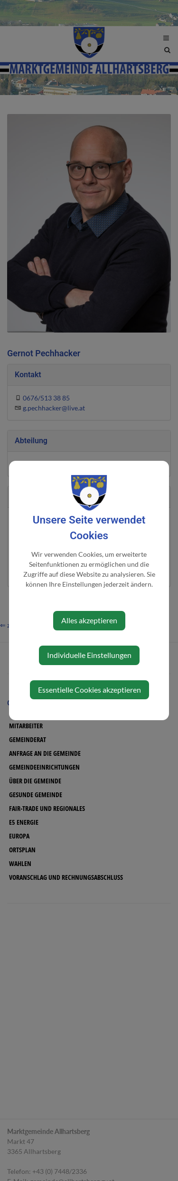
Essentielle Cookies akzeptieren (89, 689)
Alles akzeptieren (89, 620)
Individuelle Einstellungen (89, 654)
